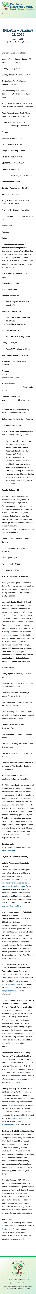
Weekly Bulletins (23, 42)
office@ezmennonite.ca (15, 457)
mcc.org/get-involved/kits (11, 906)
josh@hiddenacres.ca (10, 991)
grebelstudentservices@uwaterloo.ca (16, 1167)
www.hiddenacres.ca (16, 984)
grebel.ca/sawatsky (24, 1213)
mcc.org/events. (15, 1082)
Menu (6, 14)
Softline (5, 1229)
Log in (28, 1279)
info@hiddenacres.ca (21, 1118)
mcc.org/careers (22, 1236)
